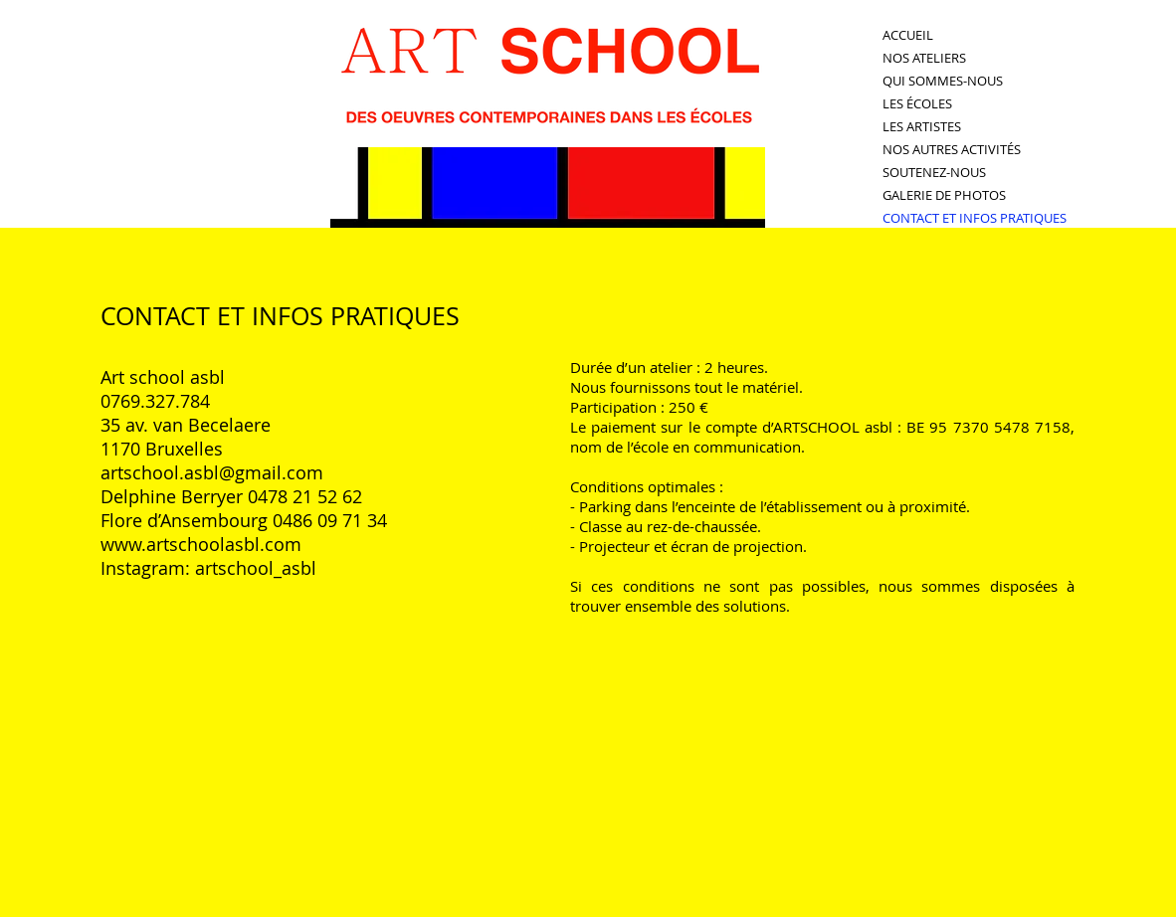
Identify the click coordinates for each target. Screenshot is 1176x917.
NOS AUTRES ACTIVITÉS (951, 149)
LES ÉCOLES (917, 103)
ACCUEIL (907, 35)
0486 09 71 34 (330, 520)
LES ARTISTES (921, 126)
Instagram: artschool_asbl (208, 568)
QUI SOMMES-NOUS (942, 81)
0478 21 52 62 (305, 496)
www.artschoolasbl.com (200, 544)
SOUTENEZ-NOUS (934, 172)
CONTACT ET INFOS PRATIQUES (974, 218)
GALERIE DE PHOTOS (944, 195)
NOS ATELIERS (924, 58)
